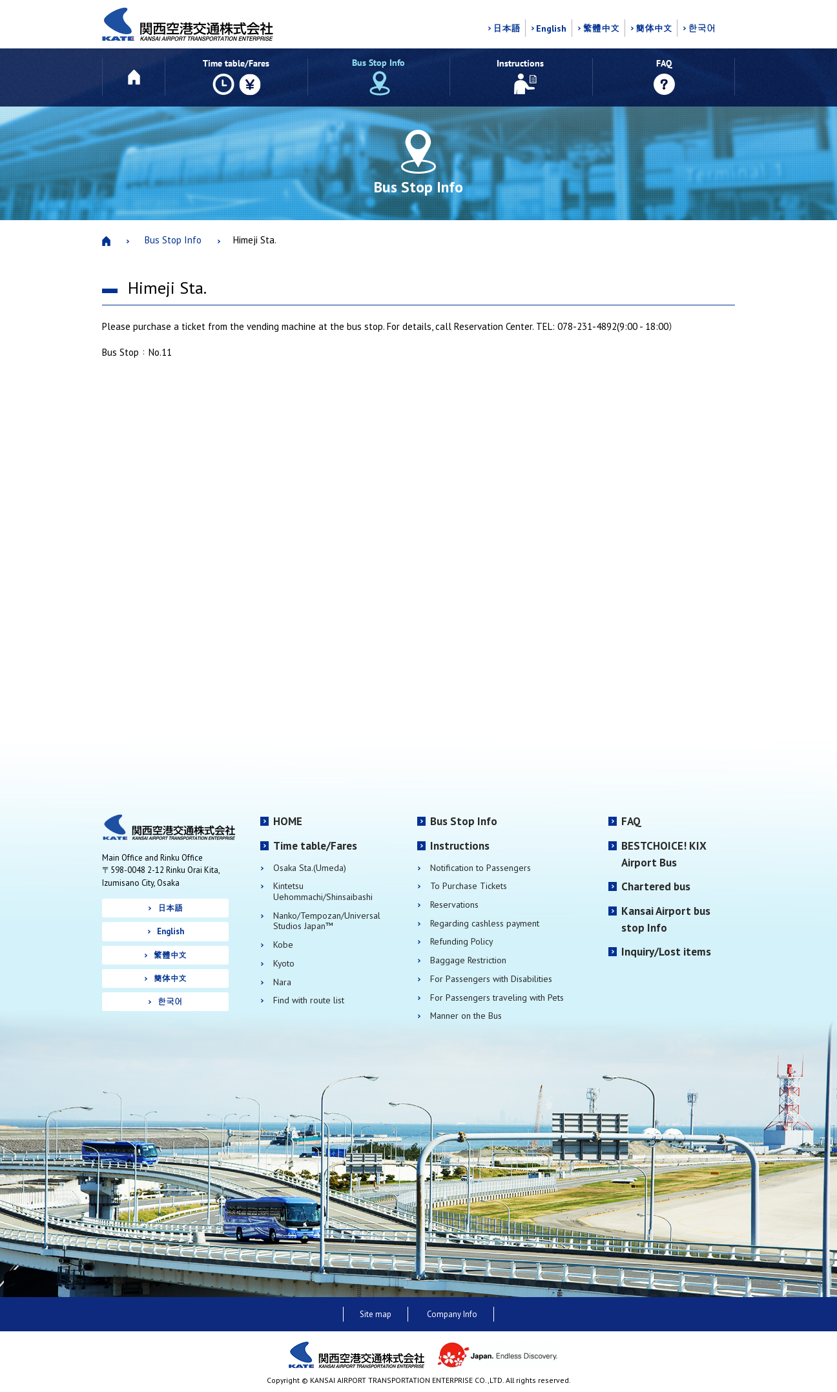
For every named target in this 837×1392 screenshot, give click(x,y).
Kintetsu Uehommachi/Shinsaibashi (323, 891)
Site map (375, 1314)
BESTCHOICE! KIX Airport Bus (664, 854)
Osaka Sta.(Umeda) (309, 868)
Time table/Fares (315, 846)
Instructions (460, 846)
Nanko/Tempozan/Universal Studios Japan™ (326, 921)
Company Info (452, 1314)
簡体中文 (654, 28)
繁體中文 (601, 28)
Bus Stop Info (173, 240)
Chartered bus (655, 886)
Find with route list (308, 1000)
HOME (287, 821)
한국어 (701, 28)
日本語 (506, 28)
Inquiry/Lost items (666, 952)
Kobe (283, 944)
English (551, 28)
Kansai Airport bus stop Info (665, 919)
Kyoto (283, 963)
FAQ (631, 821)
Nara (282, 982)
